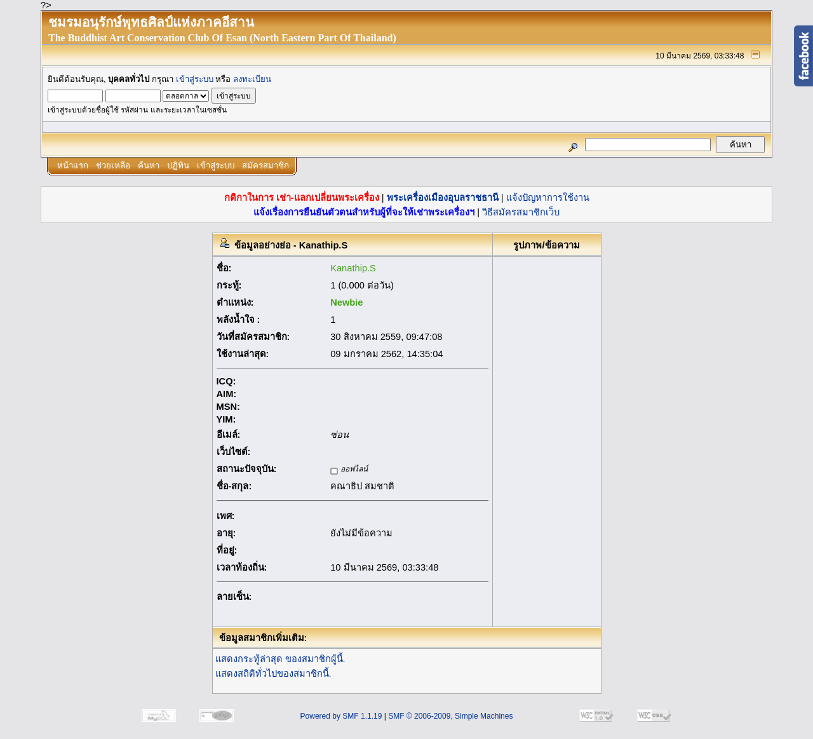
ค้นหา (148, 165)
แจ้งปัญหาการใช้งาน (547, 198)
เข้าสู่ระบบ (194, 79)
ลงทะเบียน (252, 79)
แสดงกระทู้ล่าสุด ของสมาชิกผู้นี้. (280, 659)
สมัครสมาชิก (265, 165)
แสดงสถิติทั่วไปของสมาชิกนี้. (273, 673)
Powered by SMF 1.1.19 (341, 716)
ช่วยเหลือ (113, 165)
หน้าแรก (72, 165)
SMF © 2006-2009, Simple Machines (450, 716)
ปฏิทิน (178, 165)
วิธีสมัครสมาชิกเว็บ (521, 212)
